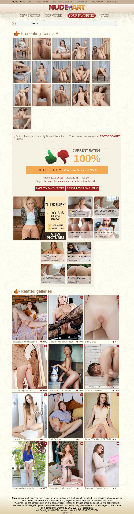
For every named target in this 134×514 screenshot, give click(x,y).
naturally (85, 181)
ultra (45, 181)
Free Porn (42, 2)
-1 (63, 156)
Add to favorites (45, 297)
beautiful (58, 181)
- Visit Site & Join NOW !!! (67, 170)
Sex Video (112, 2)
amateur (68, 181)
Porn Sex (82, 2)
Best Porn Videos (62, 2)
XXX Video (97, 2)
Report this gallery (82, 188)
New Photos (30, 15)
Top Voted (53, 15)
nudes (94, 181)
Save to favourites (50, 188)
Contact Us (66, 513)
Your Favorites (81, 15)
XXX (29, 2)
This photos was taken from (94, 136)
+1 (51, 156)
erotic (77, 181)
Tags (105, 15)
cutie (50, 181)
